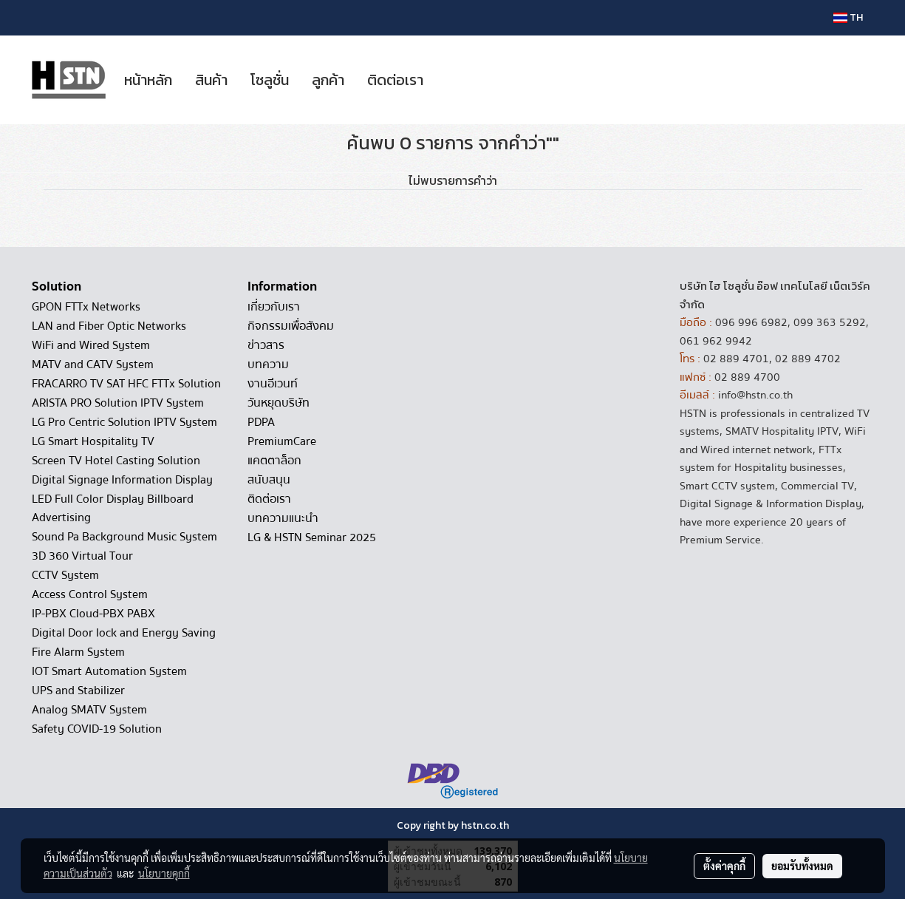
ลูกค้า (328, 80)
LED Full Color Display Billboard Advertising (113, 508)
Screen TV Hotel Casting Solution (116, 460)
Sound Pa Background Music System (124, 536)
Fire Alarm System (78, 652)
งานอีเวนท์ (272, 383)
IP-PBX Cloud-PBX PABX (93, 613)
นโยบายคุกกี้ (164, 873)
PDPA (261, 422)
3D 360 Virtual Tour (82, 556)
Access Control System (90, 594)
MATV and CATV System (93, 364)
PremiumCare (281, 441)
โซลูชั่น (269, 80)
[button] (448, 80)
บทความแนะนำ (282, 518)
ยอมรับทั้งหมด (802, 865)
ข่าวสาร (265, 345)
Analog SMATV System (89, 709)
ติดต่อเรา (395, 80)
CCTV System (65, 575)
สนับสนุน (268, 479)
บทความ (268, 364)
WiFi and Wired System (91, 345)
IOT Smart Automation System (109, 671)
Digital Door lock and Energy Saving (124, 632)
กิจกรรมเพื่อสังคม (290, 326)
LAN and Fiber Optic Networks (109, 326)
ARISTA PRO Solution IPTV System (118, 403)
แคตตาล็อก (274, 460)
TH (848, 17)
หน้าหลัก (148, 80)
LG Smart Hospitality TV (93, 441)
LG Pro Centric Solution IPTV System (124, 422)
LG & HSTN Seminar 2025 (311, 537)
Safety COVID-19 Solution (97, 729)
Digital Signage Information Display (122, 479)
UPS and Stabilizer (78, 690)
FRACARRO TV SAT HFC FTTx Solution (126, 383)
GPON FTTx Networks (86, 306)
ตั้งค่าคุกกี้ (724, 865)
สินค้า (211, 80)
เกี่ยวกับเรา (273, 306)
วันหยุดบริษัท (278, 403)
